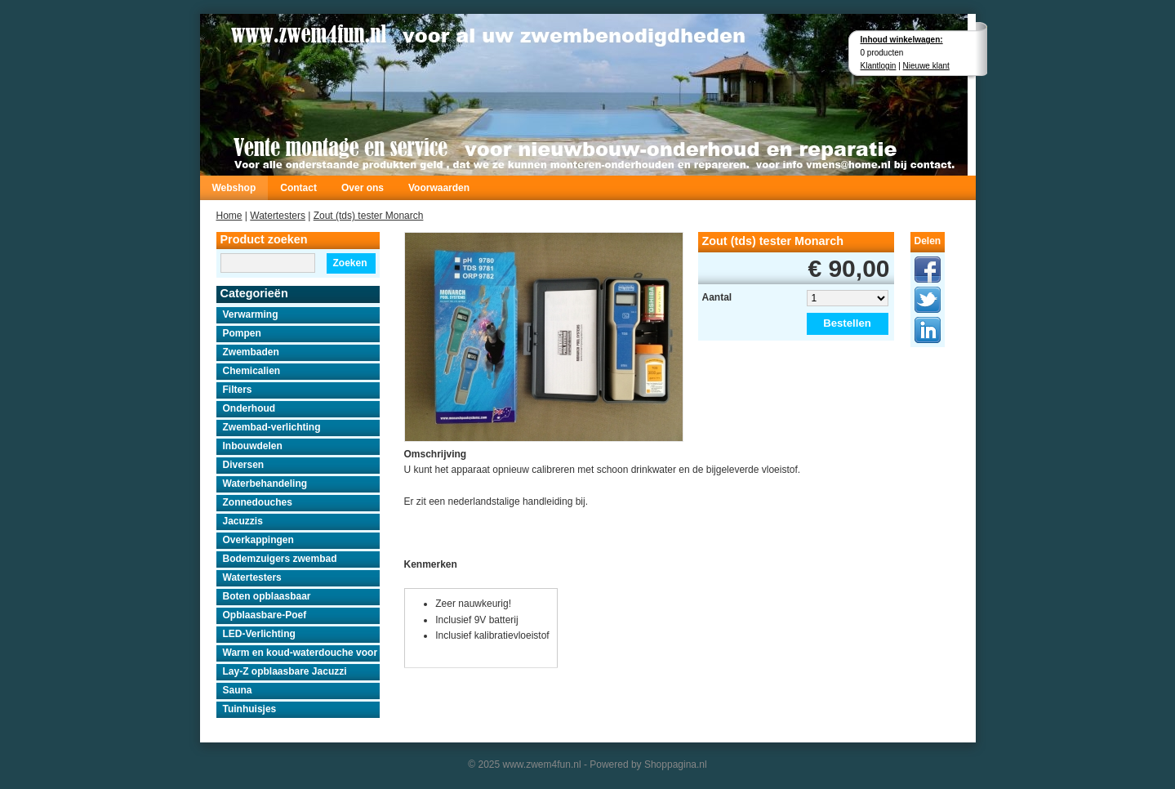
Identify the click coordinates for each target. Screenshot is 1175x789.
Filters (237, 389)
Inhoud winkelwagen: (902, 39)
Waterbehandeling (265, 483)
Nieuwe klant (926, 65)
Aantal (717, 297)
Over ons (362, 188)
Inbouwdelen (253, 446)
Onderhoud (249, 408)
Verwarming (250, 314)
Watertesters (277, 215)
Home (229, 215)
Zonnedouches (257, 502)
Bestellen (847, 323)
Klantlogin (879, 65)
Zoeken (349, 263)
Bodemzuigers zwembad (280, 558)
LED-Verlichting (259, 634)
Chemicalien (252, 371)
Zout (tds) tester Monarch (369, 215)
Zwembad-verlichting (272, 427)
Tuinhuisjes (250, 709)
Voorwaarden (439, 188)
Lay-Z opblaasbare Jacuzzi (285, 671)
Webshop (234, 188)
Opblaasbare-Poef (265, 615)
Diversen (244, 464)
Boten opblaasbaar (267, 596)
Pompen (242, 333)
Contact (298, 188)
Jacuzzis (243, 521)
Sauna (237, 690)
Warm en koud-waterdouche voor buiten (301, 652)
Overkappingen (258, 540)
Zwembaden (251, 352)
